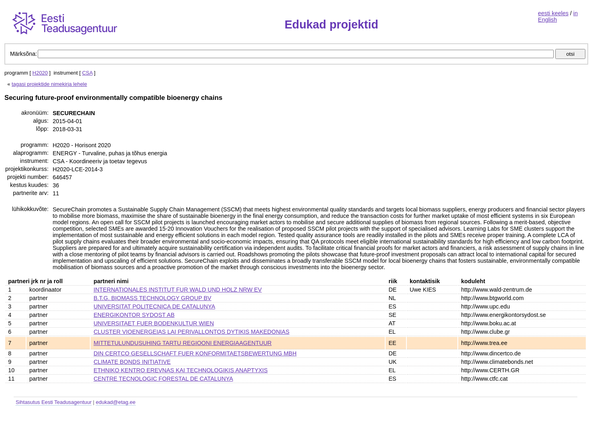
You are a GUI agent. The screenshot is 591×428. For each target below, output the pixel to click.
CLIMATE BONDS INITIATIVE (132, 362)
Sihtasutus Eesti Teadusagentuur (53, 402)
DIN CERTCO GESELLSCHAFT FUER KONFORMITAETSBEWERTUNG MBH (195, 353)
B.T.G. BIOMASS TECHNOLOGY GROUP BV (152, 298)
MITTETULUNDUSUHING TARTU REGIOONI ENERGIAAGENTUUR (182, 343)
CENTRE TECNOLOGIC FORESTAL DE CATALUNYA (163, 378)
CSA (87, 73)
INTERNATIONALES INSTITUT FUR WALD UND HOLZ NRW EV (177, 289)
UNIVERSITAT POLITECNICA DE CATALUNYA (154, 306)
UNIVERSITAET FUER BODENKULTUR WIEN (153, 323)
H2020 (40, 73)
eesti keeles (553, 13)
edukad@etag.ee (116, 402)
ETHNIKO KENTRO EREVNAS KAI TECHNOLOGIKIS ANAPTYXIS (180, 370)
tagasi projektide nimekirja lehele (49, 84)
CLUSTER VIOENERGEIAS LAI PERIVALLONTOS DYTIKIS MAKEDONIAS (191, 332)
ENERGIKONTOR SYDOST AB (134, 315)
